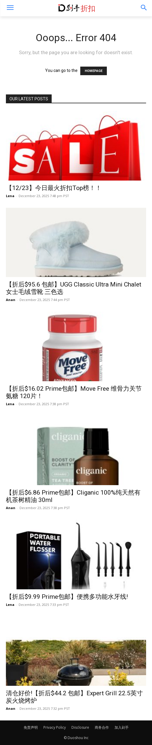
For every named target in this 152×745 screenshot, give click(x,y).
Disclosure (80, 727)
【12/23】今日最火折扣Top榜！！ (54, 188)
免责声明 (31, 727)
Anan (10, 299)
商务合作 (102, 727)
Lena (10, 196)
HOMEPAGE (93, 71)
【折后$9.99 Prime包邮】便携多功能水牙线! (67, 596)
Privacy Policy (54, 727)
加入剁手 (122, 727)
